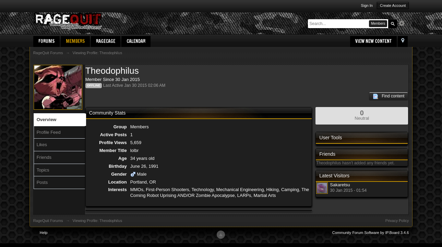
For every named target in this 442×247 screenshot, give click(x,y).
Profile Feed (49, 132)
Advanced (403, 23)
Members (75, 41)
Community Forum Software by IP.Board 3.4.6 (370, 233)
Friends (44, 157)
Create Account (393, 5)
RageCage (105, 41)
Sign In (367, 5)
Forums (46, 41)
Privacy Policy (397, 221)
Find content (388, 96)
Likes (42, 144)
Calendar (136, 41)
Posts (42, 182)
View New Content (373, 41)
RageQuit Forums (48, 221)
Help (44, 233)
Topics (43, 170)
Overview (47, 119)
